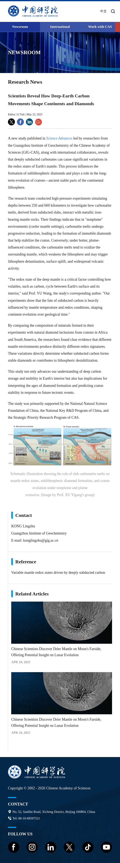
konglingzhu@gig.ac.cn (40, 540)
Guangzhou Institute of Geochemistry (39, 533)
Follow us (20, 834)
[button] (117, 27)
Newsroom (20, 27)
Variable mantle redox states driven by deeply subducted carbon (58, 572)
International (60, 27)
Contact (18, 804)
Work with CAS (100, 27)
